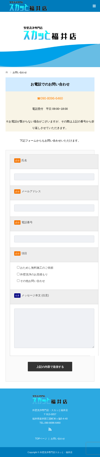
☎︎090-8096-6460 (50, 98)
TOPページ (41, 438)
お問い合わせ (58, 438)
